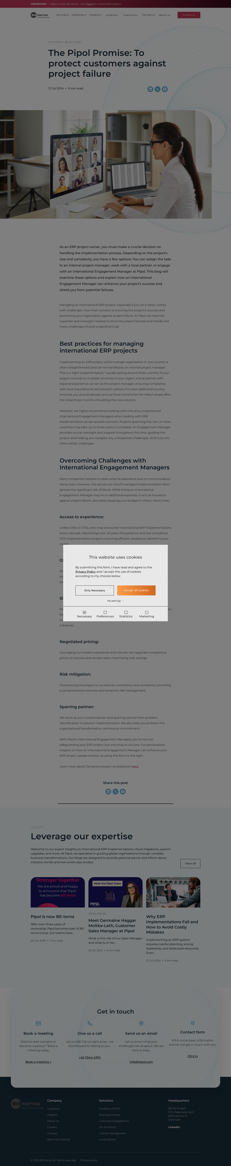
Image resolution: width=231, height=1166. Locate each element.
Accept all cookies (136, 590)
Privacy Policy (85, 571)
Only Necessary (94, 590)
